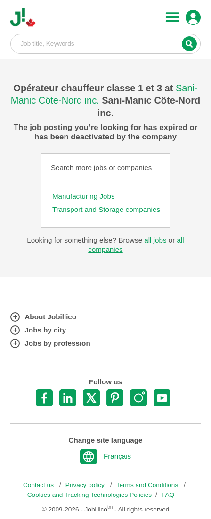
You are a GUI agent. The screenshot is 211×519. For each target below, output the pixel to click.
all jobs (155, 240)
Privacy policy (85, 484)
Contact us (39, 484)
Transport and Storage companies (106, 209)
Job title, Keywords (105, 43)
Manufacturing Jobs (83, 196)
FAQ (168, 494)
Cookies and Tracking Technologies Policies (89, 494)
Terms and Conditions (148, 484)
